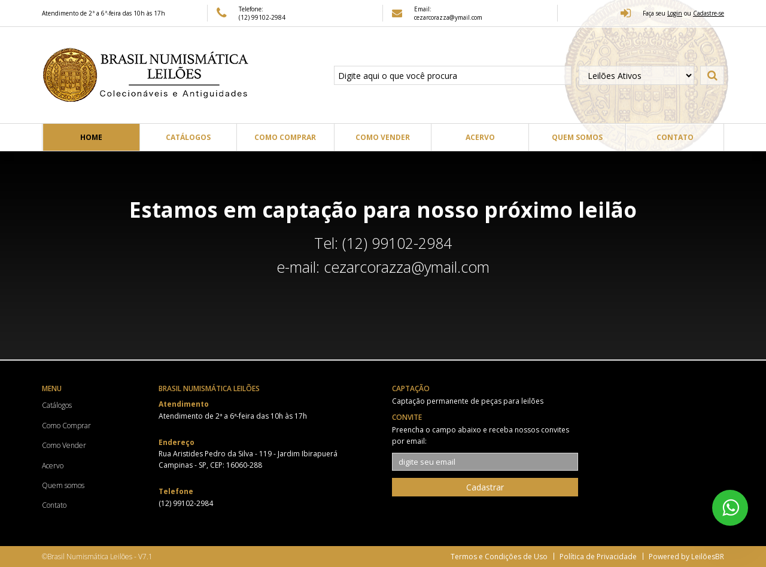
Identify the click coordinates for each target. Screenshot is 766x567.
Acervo (480, 137)
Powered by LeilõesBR (686, 556)
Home (91, 137)
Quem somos (577, 137)
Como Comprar (285, 137)
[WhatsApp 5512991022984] (730, 508)
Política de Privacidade (598, 556)
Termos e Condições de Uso (499, 556)
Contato (675, 137)
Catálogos (188, 137)
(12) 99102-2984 (262, 17)
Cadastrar (485, 487)
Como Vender (382, 137)
